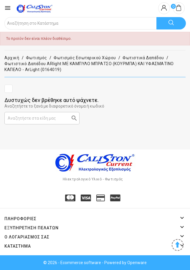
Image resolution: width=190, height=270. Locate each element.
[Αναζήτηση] (42, 118)
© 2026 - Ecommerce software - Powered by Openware (95, 262)
